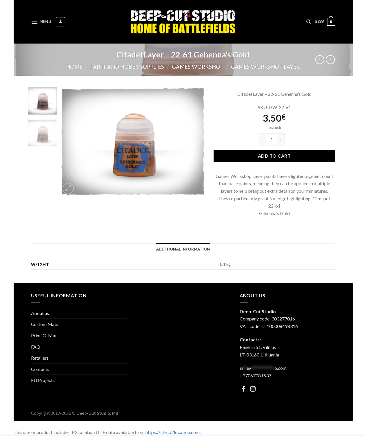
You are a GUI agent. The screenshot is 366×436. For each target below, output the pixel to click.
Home (74, 67)
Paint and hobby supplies (127, 67)
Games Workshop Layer (265, 67)
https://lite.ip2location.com (172, 432)
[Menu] (41, 22)
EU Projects (43, 380)
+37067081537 (255, 375)
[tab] (183, 249)
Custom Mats (44, 324)
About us (40, 313)
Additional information (183, 249)
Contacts (40, 369)
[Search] (308, 21)
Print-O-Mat (44, 335)
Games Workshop (197, 67)
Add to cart (274, 155)
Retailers (40, 358)
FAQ (35, 346)
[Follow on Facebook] (243, 389)
